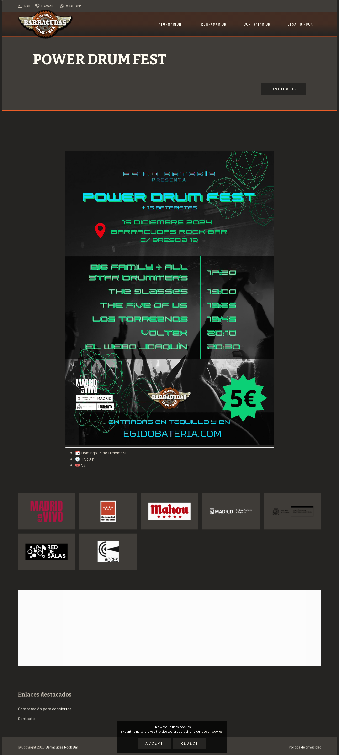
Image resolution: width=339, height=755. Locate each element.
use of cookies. (212, 731)
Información (169, 23)
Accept (154, 743)
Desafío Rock (300, 23)
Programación (213, 23)
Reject (190, 743)
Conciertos (210, 89)
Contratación (257, 23)
